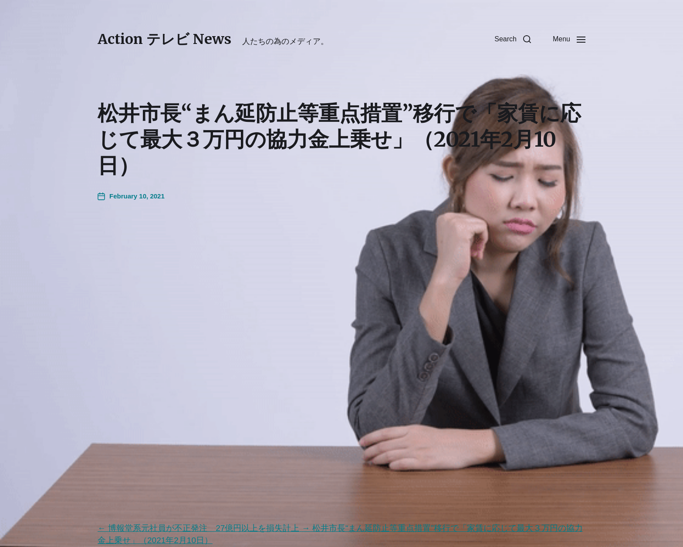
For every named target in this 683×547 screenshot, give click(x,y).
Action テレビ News (164, 39)
